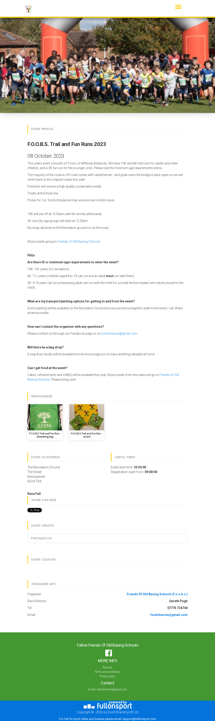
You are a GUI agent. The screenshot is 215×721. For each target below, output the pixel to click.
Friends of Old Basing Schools (79, 241)
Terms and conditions (107, 671)
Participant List (41, 538)
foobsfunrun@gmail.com (119, 333)
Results (107, 667)
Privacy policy (107, 676)
